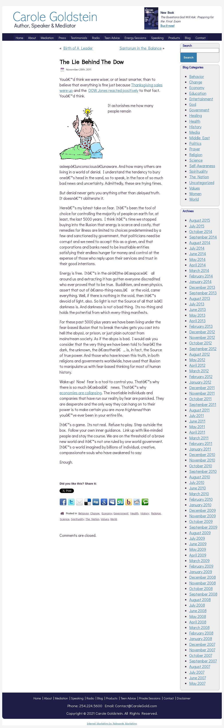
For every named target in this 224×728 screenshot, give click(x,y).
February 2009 (201, 566)
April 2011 (197, 432)
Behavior (83, 513)
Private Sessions (149, 698)
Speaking (77, 698)
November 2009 (202, 515)
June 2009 (198, 543)
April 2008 (197, 622)
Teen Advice (128, 698)
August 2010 (199, 477)
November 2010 (202, 460)
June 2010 (197, 488)
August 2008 (200, 599)
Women (195, 193)
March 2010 (199, 493)
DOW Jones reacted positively (113, 90)
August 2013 (199, 298)
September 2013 (203, 292)
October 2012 (200, 343)
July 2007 (196, 672)
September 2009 (203, 527)
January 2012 (200, 382)
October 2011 (200, 398)
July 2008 (197, 605)
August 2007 (199, 666)
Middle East (199, 137)
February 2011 (200, 443)
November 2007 (202, 649)
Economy (107, 513)
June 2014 (197, 253)
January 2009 (200, 571)
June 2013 (197, 309)
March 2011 (199, 438)
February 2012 (200, 376)
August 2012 (199, 354)
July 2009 (197, 538)
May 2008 (197, 616)
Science (65, 519)
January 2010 (200, 504)
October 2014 (200, 231)
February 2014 (201, 276)
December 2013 (202, 287)
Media (194, 132)
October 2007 (200, 655)
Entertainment (201, 98)
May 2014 (197, 259)
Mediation (61, 698)
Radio (90, 698)
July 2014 (197, 248)
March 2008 (199, 627)
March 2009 (199, 560)
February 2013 (201, 326)
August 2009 (200, 532)
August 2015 (199, 220)
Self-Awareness (202, 165)
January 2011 (200, 449)
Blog (100, 698)
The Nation (92, 519)
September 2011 (202, 404)
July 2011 (196, 415)
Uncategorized (201, 182)
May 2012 (197, 359)
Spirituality (77, 519)
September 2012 (202, 348)
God (192, 104)
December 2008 (202, 577)
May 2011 (197, 426)
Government (121, 513)
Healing (195, 115)
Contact (169, 698)
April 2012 (197, 365)
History (145, 513)
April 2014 (197, 265)
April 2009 (197, 555)
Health (134, 513)
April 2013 (197, 320)
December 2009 (202, 510)
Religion (156, 513)
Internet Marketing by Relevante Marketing (112, 723)
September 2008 (203, 594)
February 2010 (201, 499)
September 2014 (203, 237)
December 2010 (202, 454)
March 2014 (199, 270)
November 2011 (202, 393)
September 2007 (203, 661)
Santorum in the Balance (141, 48)
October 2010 (200, 465)
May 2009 (197, 549)
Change (95, 513)
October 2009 (201, 521)
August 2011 (199, 410)
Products (112, 698)
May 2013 (197, 315)
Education (197, 93)
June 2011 (197, 421)
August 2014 (199, 242)
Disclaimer (184, 698)
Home (37, 698)
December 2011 (202, 387)
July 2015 (196, 226)
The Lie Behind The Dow (92, 62)
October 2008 (201, 588)
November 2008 (202, 583)
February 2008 (201, 633)
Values (105, 519)
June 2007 (197, 677)
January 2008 (200, 638)
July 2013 (196, 304)
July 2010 (196, 482)
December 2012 (202, 331)
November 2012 (202, 337)
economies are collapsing (81, 392)
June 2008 (198, 610)
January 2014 (200, 281)
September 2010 (203, 471)
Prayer (194, 148)
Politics (195, 143)
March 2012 (199, 370)
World (113, 519)
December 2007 (202, 644)
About (48, 698)
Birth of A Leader (78, 48)
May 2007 (197, 683)
